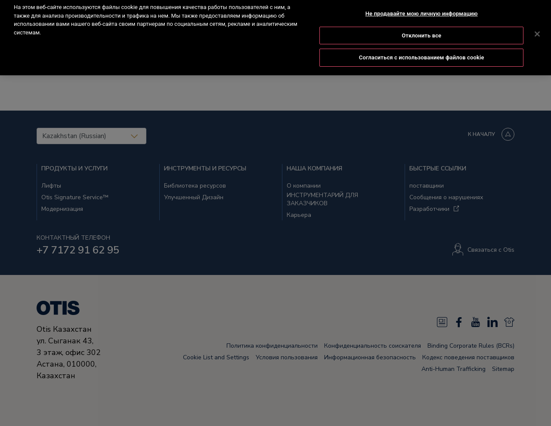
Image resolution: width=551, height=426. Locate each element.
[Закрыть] (537, 26)
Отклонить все (421, 27)
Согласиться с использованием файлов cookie (421, 49)
